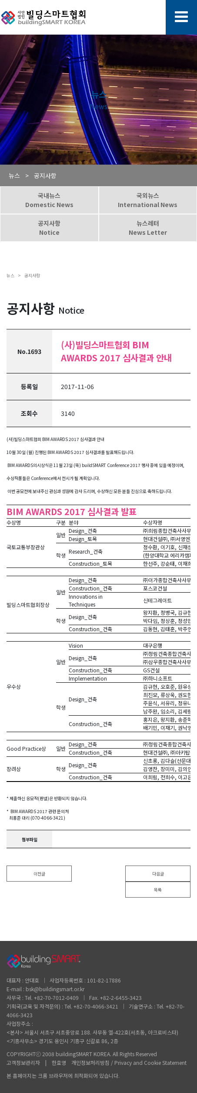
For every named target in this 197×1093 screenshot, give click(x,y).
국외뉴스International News (147, 200)
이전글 (39, 873)
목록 (158, 889)
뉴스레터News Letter (148, 228)
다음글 (158, 873)
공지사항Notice (49, 228)
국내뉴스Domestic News (49, 200)
